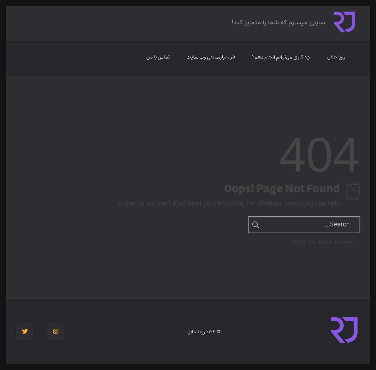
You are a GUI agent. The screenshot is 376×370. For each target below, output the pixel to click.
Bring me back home (325, 243)
